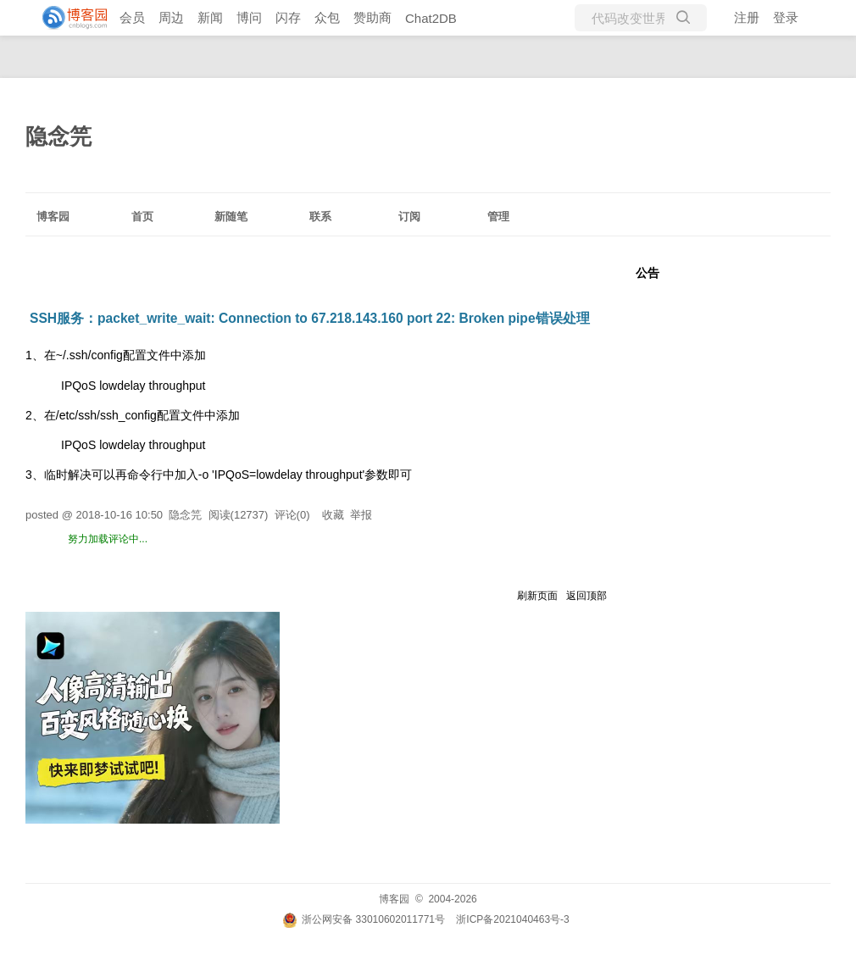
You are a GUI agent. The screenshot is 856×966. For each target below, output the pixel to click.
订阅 (409, 216)
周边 (171, 17)
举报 (361, 514)
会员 (132, 17)
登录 (785, 17)
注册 (746, 17)
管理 (498, 216)
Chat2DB (431, 18)
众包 (327, 17)
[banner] (68, 18)
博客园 (52, 216)
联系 (320, 216)
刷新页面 (537, 596)
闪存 (288, 17)
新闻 (210, 17)
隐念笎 (58, 136)
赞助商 (372, 17)
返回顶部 (586, 596)
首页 (142, 216)
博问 (249, 17)
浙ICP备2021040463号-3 (512, 919)
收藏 (333, 514)
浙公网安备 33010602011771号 (363, 919)
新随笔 (230, 216)
